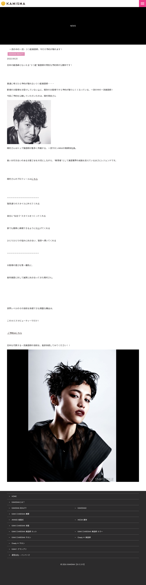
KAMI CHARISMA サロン (21, 537)
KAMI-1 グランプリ (19, 549)
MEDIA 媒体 (82, 520)
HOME (14, 496)
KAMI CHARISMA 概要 (20, 514)
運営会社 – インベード (21, 555)
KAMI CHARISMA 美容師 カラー (90, 531)
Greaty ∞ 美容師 (84, 537)
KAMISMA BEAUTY (19, 508)
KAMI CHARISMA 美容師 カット (24, 531)
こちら (35, 179)
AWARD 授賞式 (18, 520)
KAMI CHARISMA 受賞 (20, 525)
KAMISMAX (82, 508)
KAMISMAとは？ (18, 502)
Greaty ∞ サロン (18, 543)
